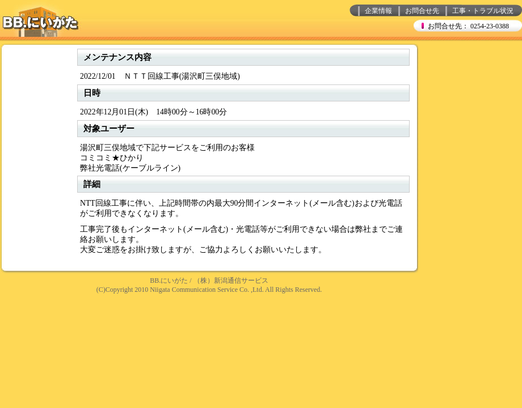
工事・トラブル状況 (482, 11)
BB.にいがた (169, 280)
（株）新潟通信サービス (230, 280)
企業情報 (378, 11)
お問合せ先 (422, 11)
